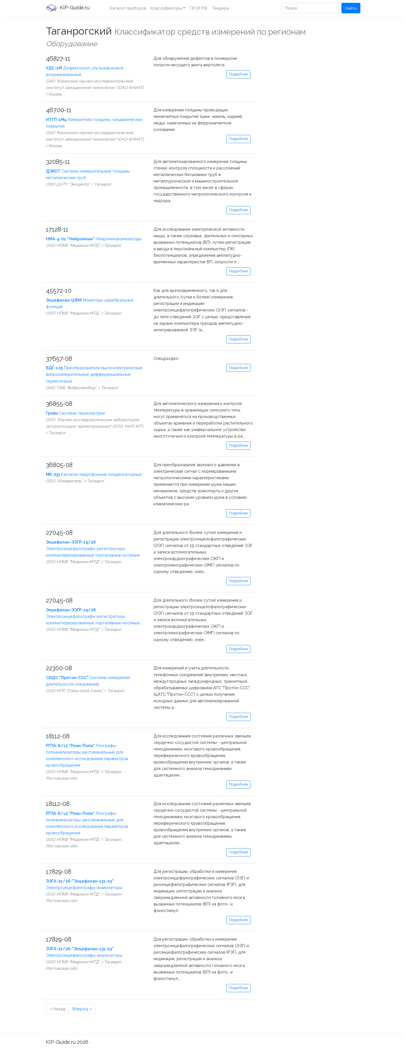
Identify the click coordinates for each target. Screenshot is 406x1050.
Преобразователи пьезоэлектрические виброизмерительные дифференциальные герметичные (94, 374)
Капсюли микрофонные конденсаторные (94, 474)
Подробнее (238, 74)
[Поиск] (310, 8)
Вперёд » (82, 1008)
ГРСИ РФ (198, 8)
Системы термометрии (75, 413)
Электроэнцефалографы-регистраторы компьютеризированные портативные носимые (93, 548)
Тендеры (220, 8)
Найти (351, 8)
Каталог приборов (128, 8)
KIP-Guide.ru (68, 8)
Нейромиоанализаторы (94, 238)
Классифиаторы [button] (166, 8)
